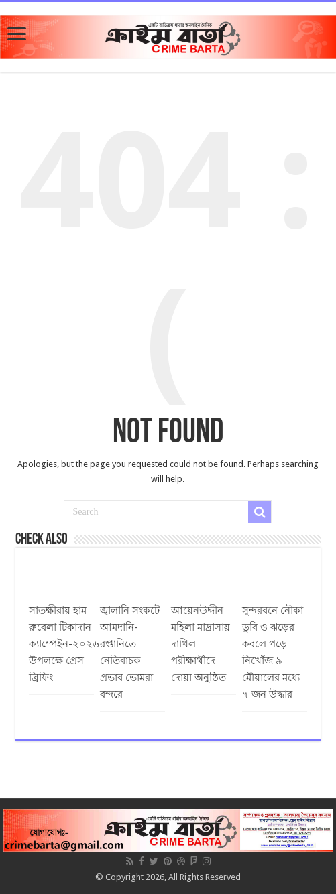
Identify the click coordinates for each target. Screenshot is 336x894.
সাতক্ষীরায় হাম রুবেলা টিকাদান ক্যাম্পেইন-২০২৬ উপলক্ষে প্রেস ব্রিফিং (64, 644)
